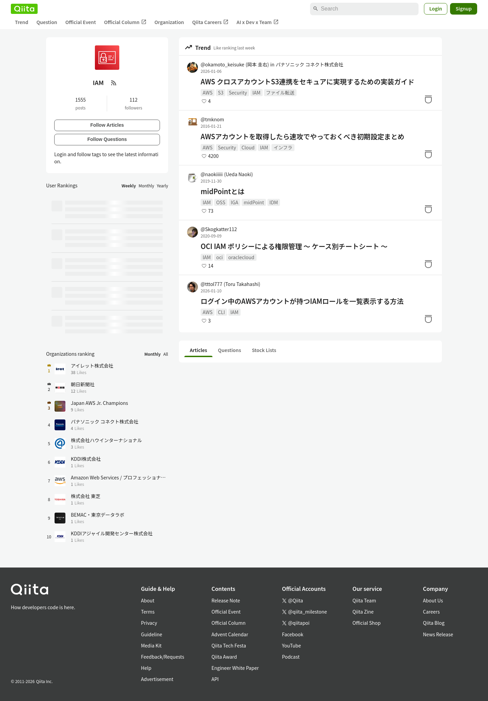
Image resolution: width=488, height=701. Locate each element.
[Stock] (428, 99)
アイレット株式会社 (92, 365)
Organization (169, 22)
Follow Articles (107, 125)
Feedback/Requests (162, 656)
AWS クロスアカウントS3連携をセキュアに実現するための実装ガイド (307, 81)
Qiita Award (224, 656)
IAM (256, 92)
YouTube (291, 645)
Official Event (80, 22)
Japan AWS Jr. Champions (99, 402)
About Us (433, 600)
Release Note (225, 600)
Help (146, 667)
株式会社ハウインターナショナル (106, 440)
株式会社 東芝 (85, 496)
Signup (463, 8)
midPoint (254, 202)
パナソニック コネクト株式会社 (309, 64)
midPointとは (222, 191)
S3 (220, 92)
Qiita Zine (363, 611)
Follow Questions (107, 139)
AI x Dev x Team (258, 22)
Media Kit (151, 645)
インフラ (282, 147)
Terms (148, 611)
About (147, 600)
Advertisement (157, 679)
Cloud (248, 147)
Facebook (292, 634)
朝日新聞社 (83, 384)
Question (46, 22)
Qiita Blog (434, 622)
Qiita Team (364, 600)
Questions (229, 350)
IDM (273, 202)
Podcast (291, 656)
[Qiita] (24, 9)
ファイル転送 (280, 92)
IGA (234, 202)
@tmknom (212, 119)
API (215, 679)
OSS (220, 202)
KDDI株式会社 (86, 458)
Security (238, 92)
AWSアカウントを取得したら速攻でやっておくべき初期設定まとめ (302, 136)
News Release (438, 634)
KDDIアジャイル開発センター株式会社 (111, 533)
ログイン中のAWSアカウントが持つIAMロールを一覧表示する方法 (302, 301)
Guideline (151, 634)
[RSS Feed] (113, 82)
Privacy (149, 622)
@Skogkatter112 (219, 229)
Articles (198, 350)
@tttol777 (230, 284)
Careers (431, 611)
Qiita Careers (210, 22)
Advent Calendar (229, 634)
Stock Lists (264, 350)
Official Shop (366, 622)
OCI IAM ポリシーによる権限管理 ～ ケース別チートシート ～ (294, 246)
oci (219, 257)
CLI (221, 312)
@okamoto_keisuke (235, 64)
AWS (207, 92)
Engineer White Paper (235, 667)
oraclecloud (241, 257)
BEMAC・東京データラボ (97, 514)
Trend (21, 22)
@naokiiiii (227, 174)
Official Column (125, 22)
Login (435, 8)
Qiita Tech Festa (228, 645)
